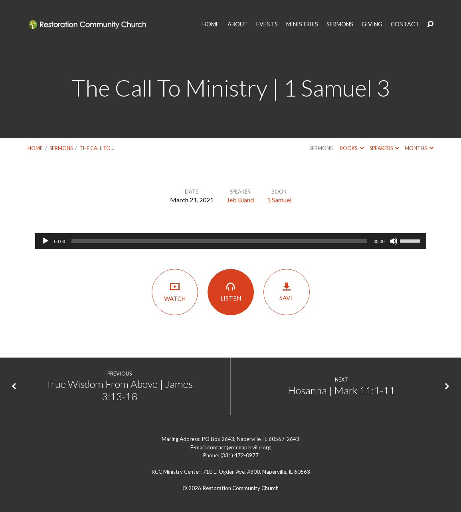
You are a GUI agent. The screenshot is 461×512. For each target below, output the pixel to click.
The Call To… (96, 148)
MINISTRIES (302, 24)
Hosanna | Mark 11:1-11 (341, 390)
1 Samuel (279, 200)
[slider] (219, 241)
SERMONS (339, 24)
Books (352, 148)
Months (419, 148)
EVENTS (267, 24)
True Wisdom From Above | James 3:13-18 (119, 390)
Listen (230, 291)
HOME (210, 24)
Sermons (61, 148)
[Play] (45, 241)
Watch (175, 291)
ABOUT (238, 24)
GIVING (372, 24)
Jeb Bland (240, 200)
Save (286, 291)
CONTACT (405, 24)
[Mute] (394, 241)
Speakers (384, 148)
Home (35, 148)
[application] (230, 241)
